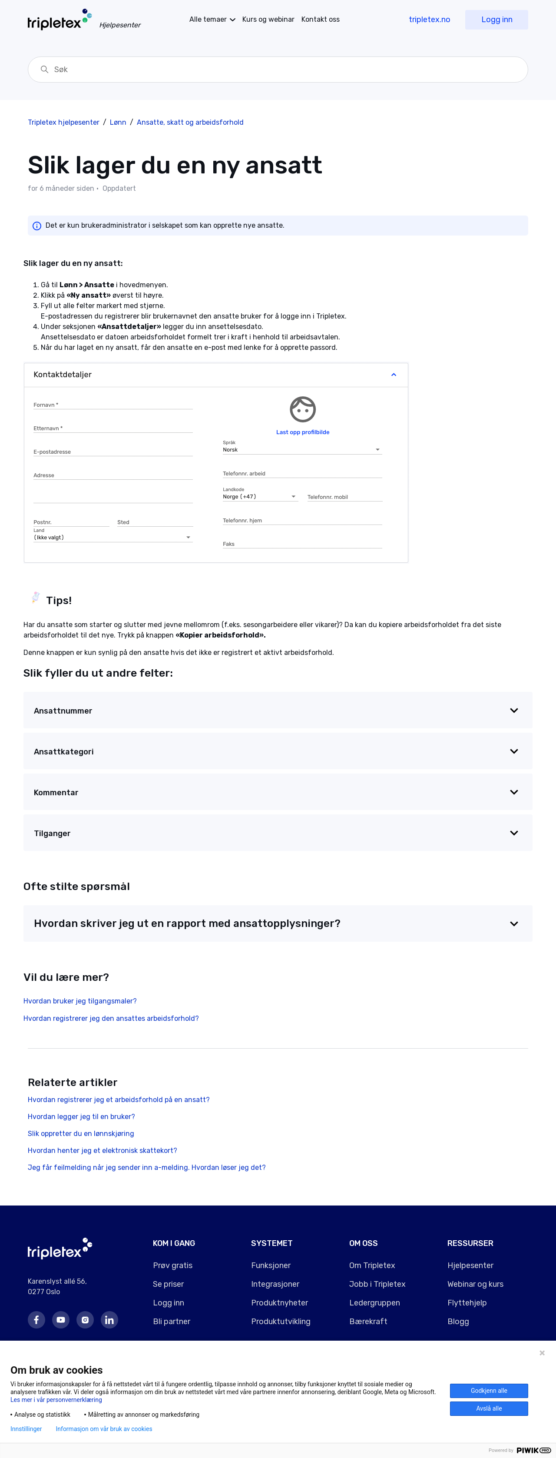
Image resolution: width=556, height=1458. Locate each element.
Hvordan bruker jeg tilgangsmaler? (80, 1001)
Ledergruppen (374, 1303)
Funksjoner (271, 1265)
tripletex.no (429, 19)
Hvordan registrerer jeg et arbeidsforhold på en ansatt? (119, 1100)
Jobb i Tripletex (377, 1284)
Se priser (168, 1284)
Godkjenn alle (489, 1390)
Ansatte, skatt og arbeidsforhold (190, 122)
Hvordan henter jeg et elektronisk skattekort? (102, 1150)
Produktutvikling (281, 1321)
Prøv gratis (172, 1265)
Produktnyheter (279, 1303)
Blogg (458, 1321)
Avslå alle (489, 1408)
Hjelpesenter (470, 1265)
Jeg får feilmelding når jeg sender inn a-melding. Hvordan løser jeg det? (147, 1167)
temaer (208, 19)
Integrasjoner (275, 1284)
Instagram (85, 1319)
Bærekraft (368, 1321)
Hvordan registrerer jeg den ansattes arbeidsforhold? (111, 1018)
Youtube (61, 1319)
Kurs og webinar (268, 19)
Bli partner (171, 1321)
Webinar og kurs (475, 1284)
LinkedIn (109, 1319)
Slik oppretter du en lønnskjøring (81, 1133)
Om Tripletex (372, 1265)
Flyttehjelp (467, 1303)
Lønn (118, 122)
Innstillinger (26, 1428)
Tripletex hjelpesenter (63, 122)
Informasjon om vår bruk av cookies (104, 1428)
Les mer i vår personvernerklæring (56, 1399)
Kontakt (320, 19)
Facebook (36, 1319)
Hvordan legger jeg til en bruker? (81, 1117)
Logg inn (497, 19)
